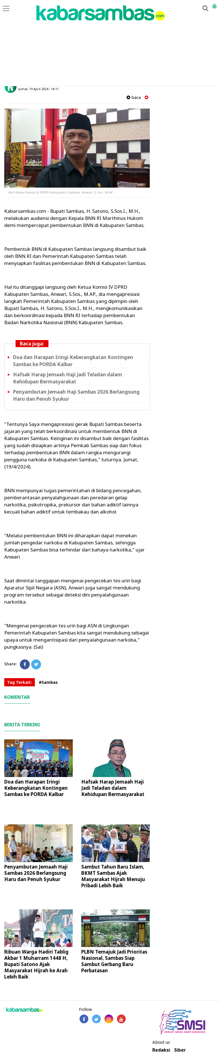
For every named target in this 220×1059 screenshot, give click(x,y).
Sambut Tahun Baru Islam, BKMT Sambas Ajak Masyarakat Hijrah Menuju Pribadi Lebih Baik (113, 876)
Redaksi (161, 1050)
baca (134, 97)
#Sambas (48, 682)
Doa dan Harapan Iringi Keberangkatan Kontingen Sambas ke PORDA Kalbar (36, 787)
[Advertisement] (110, 43)
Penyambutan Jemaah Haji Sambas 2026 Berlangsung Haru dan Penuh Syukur (36, 872)
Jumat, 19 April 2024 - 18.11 (38, 89)
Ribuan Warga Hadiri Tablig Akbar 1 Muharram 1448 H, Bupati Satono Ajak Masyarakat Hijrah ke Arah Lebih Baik (36, 964)
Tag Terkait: (19, 682)
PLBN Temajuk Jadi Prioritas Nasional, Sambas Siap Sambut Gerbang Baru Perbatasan (114, 961)
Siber (180, 1050)
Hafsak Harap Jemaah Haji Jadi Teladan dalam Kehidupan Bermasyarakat (67, 378)
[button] (214, 4)
